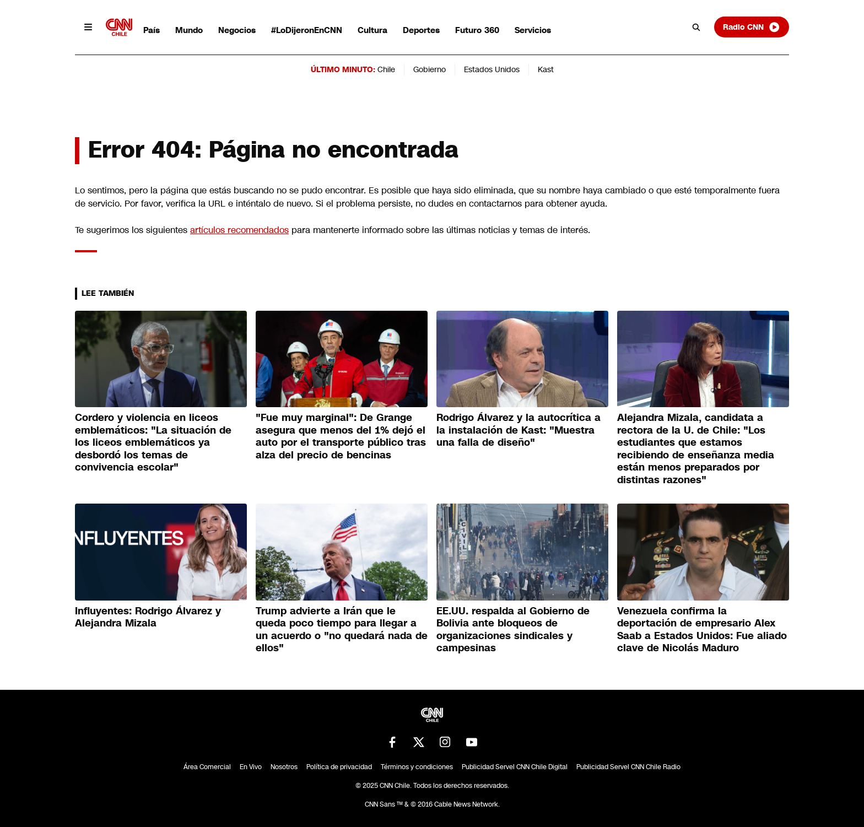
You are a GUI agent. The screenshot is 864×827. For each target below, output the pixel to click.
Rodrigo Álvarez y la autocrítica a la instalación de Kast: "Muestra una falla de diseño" (518, 430)
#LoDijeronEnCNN (306, 30)
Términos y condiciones (417, 767)
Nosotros (284, 767)
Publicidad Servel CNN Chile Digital (515, 767)
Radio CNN (751, 27)
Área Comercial (207, 767)
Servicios (533, 30)
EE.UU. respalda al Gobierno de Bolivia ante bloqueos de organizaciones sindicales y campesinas (513, 630)
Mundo (189, 30)
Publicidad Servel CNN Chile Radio (628, 767)
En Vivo (251, 767)
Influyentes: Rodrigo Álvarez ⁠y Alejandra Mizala (148, 617)
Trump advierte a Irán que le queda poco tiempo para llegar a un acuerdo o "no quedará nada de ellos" (342, 630)
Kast (546, 69)
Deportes (421, 30)
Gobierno (429, 69)
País (151, 30)
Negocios (237, 30)
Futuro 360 (477, 30)
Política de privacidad (339, 767)
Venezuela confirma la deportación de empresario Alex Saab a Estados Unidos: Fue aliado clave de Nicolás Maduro (702, 630)
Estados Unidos (492, 69)
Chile (386, 69)
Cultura (372, 30)
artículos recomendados (239, 230)
